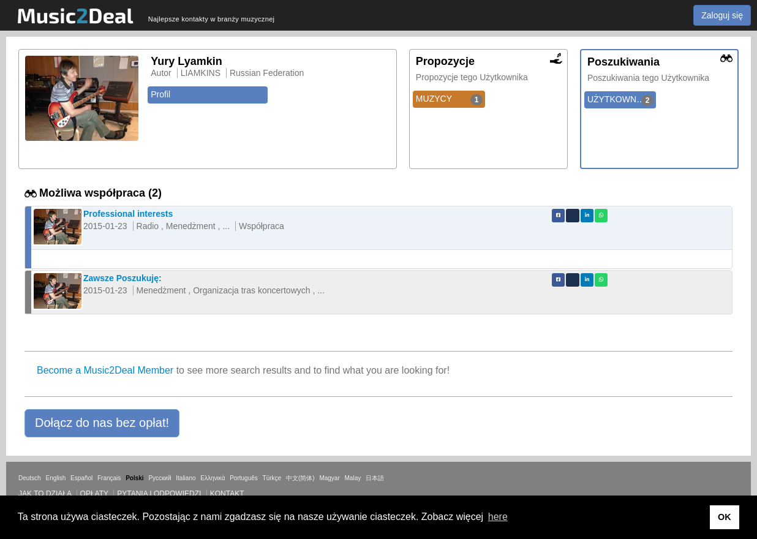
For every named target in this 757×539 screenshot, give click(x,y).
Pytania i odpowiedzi (159, 493)
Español (81, 478)
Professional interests (128, 214)
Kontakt (227, 493)
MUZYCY (449, 99)
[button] (101, 423)
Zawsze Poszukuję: (122, 278)
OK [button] (724, 517)
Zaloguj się (722, 15)
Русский (159, 478)
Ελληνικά (212, 478)
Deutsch (29, 478)
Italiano (185, 478)
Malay (353, 478)
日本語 (375, 478)
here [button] (498, 516)
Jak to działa (44, 493)
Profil (160, 94)
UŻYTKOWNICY (620, 100)
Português (244, 478)
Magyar (329, 478)
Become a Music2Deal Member (105, 370)
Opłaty (94, 493)
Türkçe (272, 478)
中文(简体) (300, 478)
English (55, 478)
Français (109, 478)
